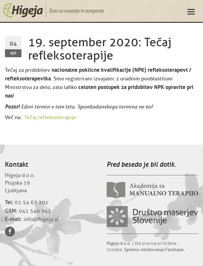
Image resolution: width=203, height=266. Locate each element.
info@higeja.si (40, 219)
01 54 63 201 (32, 202)
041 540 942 (35, 211)
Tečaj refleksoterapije (50, 117)
